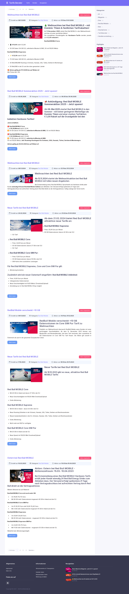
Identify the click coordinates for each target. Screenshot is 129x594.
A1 (100, 14)
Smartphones (104, 30)
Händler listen (40, 572)
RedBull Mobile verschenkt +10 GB (23, 310)
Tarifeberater (103, 33)
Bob (100, 27)
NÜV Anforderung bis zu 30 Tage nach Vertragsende (113, 67)
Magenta (102, 17)
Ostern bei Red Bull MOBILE (20, 458)
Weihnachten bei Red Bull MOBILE (23, 15)
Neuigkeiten (43, 3)
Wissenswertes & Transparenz (45, 568)
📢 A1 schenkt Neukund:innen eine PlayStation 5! (86, 574)
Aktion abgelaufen (85, 15)
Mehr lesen (12, 77)
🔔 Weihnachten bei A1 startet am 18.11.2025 (84, 579)
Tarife (28, 3)
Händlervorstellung (106, 36)
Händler (34, 3)
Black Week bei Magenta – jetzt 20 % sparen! (85, 569)
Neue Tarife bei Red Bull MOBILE (22, 208)
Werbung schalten (41, 577)
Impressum (9, 568)
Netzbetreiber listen (41, 574)
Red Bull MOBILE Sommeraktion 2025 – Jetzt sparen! (32, 91)
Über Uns (9, 571)
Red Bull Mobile (43, 20)
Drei (100, 20)
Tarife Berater (14, 3)
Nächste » (31, 9)
